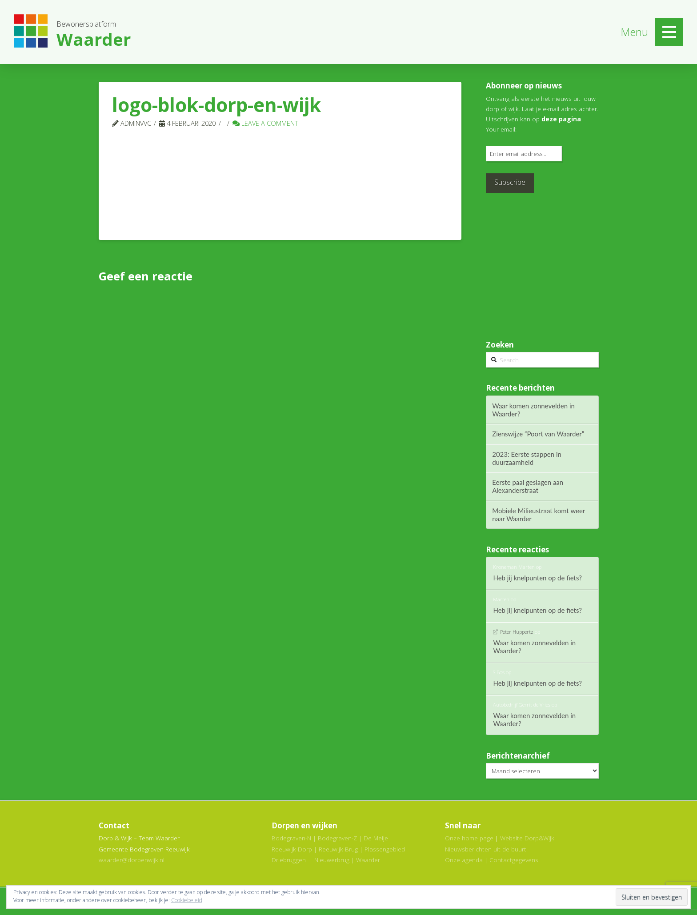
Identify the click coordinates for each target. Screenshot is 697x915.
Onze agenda (464, 859)
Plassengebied (385, 849)
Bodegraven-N (291, 838)
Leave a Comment (265, 123)
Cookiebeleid (186, 900)
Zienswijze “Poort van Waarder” (538, 434)
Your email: (501, 129)
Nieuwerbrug (331, 859)
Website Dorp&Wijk (527, 838)
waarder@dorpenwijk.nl (131, 859)
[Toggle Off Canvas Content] (669, 32)
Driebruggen (289, 859)
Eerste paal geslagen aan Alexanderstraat (527, 486)
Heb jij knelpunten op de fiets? (537, 578)
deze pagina (561, 119)
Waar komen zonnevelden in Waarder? (533, 410)
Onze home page (469, 838)
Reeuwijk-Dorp (292, 849)
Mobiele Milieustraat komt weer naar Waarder (538, 515)
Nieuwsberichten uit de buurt (485, 849)
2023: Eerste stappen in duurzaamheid (526, 458)
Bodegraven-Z (337, 838)
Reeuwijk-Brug (338, 849)
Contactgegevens (513, 859)
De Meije (376, 838)
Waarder (368, 859)
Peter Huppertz (516, 631)
